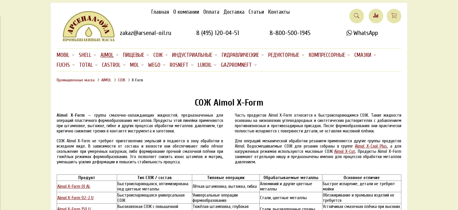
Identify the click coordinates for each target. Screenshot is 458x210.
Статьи (256, 12)
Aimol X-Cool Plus (371, 146)
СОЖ (121, 80)
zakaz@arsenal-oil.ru (145, 33)
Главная (160, 12)
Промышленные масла (76, 80)
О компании (186, 12)
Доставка (233, 12)
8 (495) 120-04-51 (217, 33)
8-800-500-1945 (290, 33)
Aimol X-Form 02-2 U (75, 197)
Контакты (279, 12)
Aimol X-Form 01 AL (73, 186)
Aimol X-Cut (344, 151)
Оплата (211, 12)
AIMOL (106, 80)
